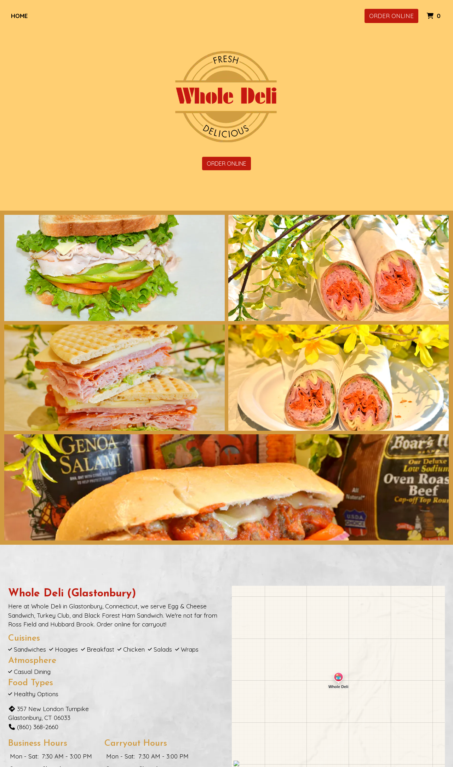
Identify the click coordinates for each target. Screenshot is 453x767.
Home (19, 15)
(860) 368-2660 (33, 727)
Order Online (391, 15)
